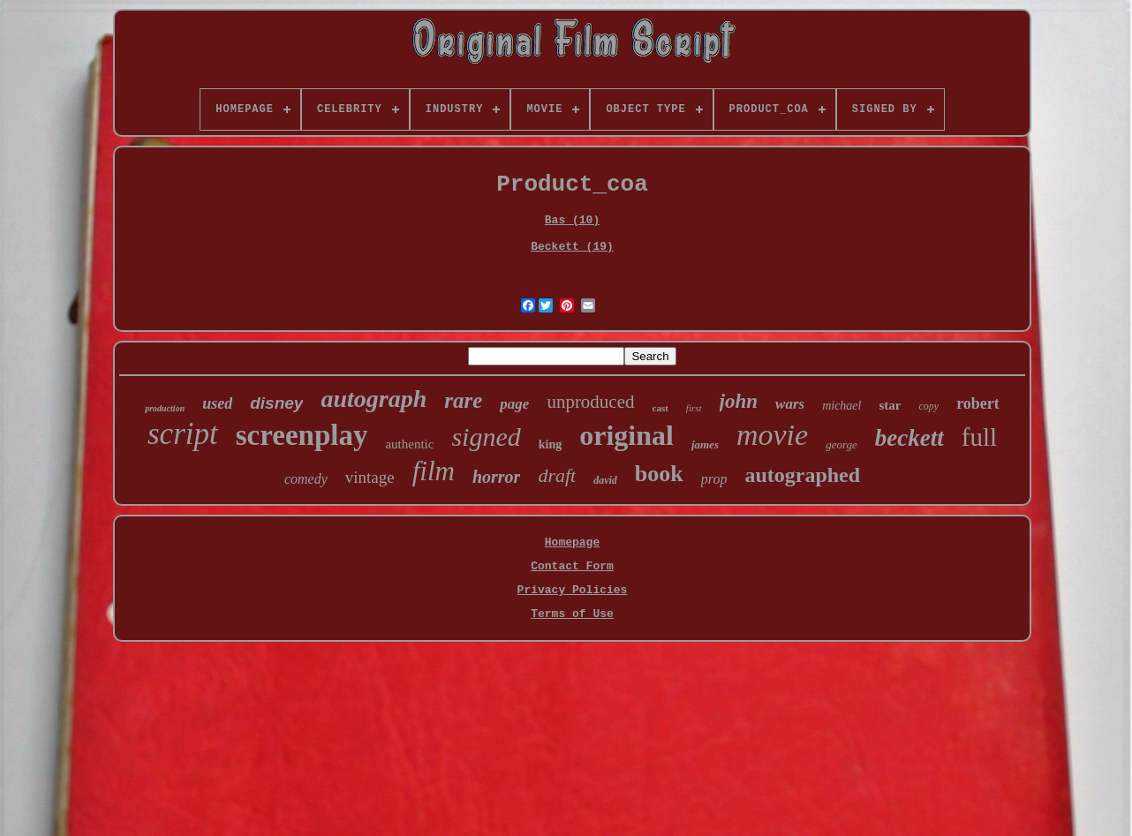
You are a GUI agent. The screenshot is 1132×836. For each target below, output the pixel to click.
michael (841, 405)
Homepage (572, 542)
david (605, 480)
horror (496, 476)
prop (714, 478)
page (514, 403)
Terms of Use (572, 614)
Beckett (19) (572, 246)
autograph (373, 398)
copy (928, 406)
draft (557, 475)
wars (789, 403)
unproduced (590, 401)
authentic (409, 444)
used (217, 403)
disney (276, 403)
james (705, 444)
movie (772, 434)
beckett (909, 438)
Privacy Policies (572, 590)
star (890, 405)
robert (978, 403)
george (841, 444)
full (979, 437)
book (659, 473)
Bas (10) (572, 220)
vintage (370, 477)
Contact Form (572, 566)
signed (485, 436)
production (165, 408)
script (182, 434)
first (694, 408)
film (433, 471)
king (550, 444)
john (739, 401)
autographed (802, 474)
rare (463, 400)
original (626, 435)
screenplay (302, 435)
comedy (306, 478)
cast (660, 408)
